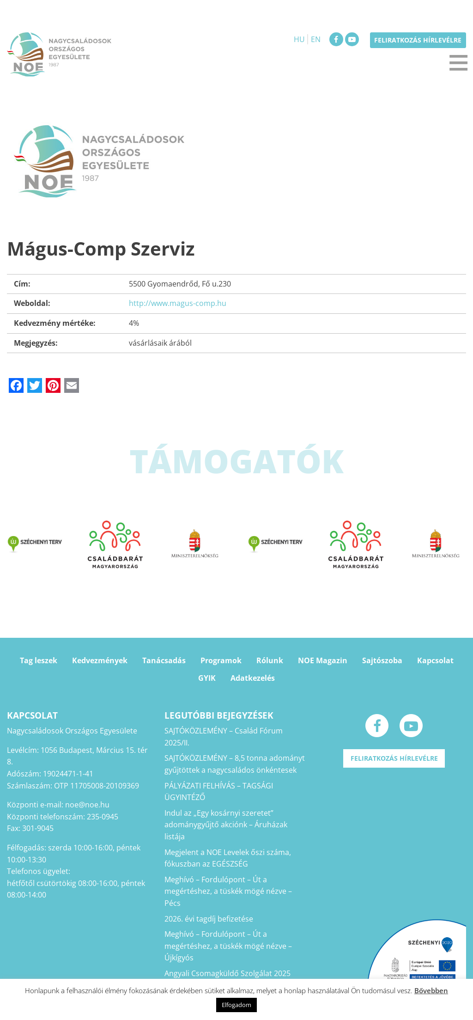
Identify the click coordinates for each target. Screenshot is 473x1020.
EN (316, 39)
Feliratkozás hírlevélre (417, 40)
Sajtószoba (382, 660)
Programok (221, 660)
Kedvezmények (99, 660)
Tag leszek (38, 660)
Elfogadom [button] (236, 1005)
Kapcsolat (435, 660)
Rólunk (269, 660)
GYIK (207, 678)
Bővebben (431, 990)
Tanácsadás (164, 660)
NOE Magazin (322, 660)
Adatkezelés (252, 678)
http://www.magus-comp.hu (177, 303)
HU (299, 39)
